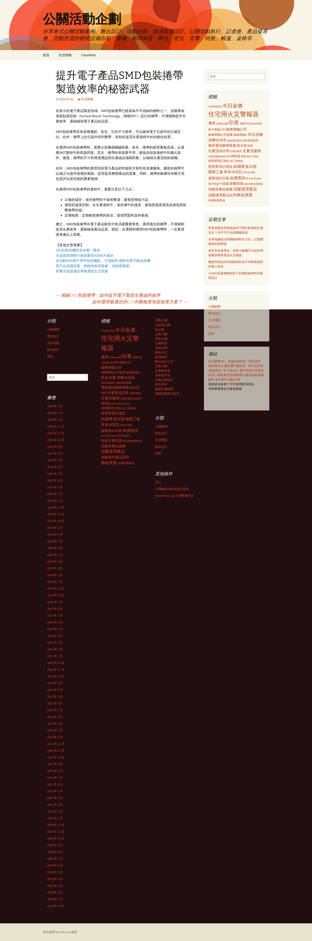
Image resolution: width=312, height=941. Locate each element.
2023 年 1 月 (55, 656)
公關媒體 (214, 307)
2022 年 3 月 (55, 724)
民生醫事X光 (216, 361)
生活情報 (65, 55)
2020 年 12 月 (55, 825)
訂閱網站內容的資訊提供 (172, 489)
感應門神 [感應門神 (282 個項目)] (244, 123)
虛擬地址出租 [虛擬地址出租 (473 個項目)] (218, 178)
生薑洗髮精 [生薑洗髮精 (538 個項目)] (251, 150)
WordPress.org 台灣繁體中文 (174, 496)
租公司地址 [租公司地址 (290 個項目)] (253, 156)
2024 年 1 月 (55, 582)
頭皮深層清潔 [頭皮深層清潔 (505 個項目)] (232, 183)
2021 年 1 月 (55, 818)
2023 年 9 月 (55, 602)
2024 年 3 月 (55, 568)
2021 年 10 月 (55, 757)
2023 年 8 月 (55, 609)
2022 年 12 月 (55, 663)
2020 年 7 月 (55, 859)
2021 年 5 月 (55, 791)
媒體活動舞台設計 (167, 393)
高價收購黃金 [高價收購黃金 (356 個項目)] (216, 200)
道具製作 (221, 379)
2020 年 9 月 (55, 845)
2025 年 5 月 (55, 474)
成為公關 (161, 348)
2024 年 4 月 (55, 561)
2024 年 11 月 (55, 514)
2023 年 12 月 (55, 588)
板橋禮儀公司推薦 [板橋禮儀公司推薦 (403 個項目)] (220, 135)
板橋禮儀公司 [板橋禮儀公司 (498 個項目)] (236, 129)
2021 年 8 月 (55, 771)
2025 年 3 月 (55, 487)
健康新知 (215, 370)
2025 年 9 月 (55, 447)
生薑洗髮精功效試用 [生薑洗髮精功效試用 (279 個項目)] (219, 156)
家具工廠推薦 (217, 375)
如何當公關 (162, 325)
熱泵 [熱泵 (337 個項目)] (250, 145)
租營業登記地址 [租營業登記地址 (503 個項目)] (220, 166)
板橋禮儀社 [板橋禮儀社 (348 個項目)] (240, 135)
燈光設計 (214, 313)
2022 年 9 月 (55, 683)
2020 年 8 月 (55, 852)
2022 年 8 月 (55, 690)
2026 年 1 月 (55, 420)
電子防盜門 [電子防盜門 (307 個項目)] (214, 183)
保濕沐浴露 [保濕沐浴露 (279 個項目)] (222, 123)
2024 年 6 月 (55, 548)
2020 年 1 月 (55, 899)
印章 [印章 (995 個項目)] (234, 122)
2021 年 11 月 (55, 751)
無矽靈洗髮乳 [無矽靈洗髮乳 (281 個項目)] (234, 140)
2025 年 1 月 (55, 501)
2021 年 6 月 (55, 784)
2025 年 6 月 (55, 467)
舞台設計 (214, 327)
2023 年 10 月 (55, 595)
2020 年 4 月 (55, 879)
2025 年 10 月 (55, 440)
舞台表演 (161, 384)
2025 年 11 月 (55, 433)
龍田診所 (255, 361)
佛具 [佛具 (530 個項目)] (212, 123)
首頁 (46, 55)
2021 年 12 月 (55, 744)
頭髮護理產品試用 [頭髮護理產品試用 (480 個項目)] (222, 195)
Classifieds (88, 55)
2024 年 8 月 (55, 534)
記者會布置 (162, 371)
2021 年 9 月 (55, 764)
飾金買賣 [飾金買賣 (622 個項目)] (245, 194)
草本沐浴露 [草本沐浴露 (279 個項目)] (249, 172)
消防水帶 (234, 379)
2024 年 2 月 (55, 575)
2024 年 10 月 (55, 521)
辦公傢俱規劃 (248, 375)
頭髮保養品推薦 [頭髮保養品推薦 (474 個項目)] (220, 189)
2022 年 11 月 (55, 669)
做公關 (159, 329)
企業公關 (161, 334)
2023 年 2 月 (55, 649)
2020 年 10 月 (55, 838)
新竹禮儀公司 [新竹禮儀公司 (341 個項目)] (216, 129)
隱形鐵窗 (233, 375)
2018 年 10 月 (55, 906)
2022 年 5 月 (55, 710)
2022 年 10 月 (55, 676)
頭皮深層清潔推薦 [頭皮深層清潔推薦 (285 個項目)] (253, 183)
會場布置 (161, 357)
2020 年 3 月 (55, 886)
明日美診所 (255, 366)
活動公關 (161, 320)
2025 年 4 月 (55, 480)
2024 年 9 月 (55, 528)
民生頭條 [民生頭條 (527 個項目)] (255, 134)
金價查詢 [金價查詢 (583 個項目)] (238, 177)
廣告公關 (161, 339)
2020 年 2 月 (55, 892)
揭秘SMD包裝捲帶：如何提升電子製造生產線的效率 (108, 295)
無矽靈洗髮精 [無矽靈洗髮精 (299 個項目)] (250, 140)
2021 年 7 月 (55, 778)
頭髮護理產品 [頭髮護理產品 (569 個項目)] (245, 189)
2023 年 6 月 (55, 622)
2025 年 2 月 (55, 494)
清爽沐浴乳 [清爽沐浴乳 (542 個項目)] (217, 140)
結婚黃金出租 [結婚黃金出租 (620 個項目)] (245, 166)
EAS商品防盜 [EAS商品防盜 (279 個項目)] (215, 106)
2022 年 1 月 (55, 737)
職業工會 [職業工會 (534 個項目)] (215, 172)
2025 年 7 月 (55, 460)
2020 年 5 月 (55, 872)
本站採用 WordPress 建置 (60, 932)
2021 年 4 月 (55, 798)
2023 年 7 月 (55, 615)
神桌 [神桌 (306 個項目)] (243, 156)
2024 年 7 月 (55, 541)
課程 (211, 334)
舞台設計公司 (164, 361)
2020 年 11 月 (55, 832)
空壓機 (231, 384)
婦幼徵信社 (216, 366)
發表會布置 (162, 375)
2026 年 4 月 (55, 406)
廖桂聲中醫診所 (235, 366)
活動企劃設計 (164, 380)
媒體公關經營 (164, 389)
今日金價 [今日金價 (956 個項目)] (232, 106)
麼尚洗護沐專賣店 (252, 370)
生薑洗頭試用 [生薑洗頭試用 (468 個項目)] (218, 151)
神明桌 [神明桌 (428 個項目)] (235, 156)
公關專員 (161, 343)
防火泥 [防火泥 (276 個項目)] (249, 178)
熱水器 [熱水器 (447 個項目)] (242, 145)
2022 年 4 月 (55, 717)
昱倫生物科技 (237, 361)
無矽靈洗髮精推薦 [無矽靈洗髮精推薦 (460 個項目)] (222, 145)
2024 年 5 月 (55, 555)
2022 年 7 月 (55, 697)
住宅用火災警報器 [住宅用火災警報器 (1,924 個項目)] (233, 114)
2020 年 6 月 (55, 865)
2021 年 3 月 (55, 805)
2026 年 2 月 (55, 413)
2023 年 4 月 (55, 636)
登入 (158, 482)
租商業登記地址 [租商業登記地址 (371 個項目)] (219, 161)
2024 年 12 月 (55, 507)
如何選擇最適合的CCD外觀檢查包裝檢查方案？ (139, 301)
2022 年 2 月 (55, 730)
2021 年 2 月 (55, 811)
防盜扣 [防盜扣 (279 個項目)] (257, 178)
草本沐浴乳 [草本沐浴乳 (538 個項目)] (233, 172)
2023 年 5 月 (55, 629)
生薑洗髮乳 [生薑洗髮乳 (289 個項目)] (236, 151)
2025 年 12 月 (55, 426)
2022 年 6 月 (55, 703)
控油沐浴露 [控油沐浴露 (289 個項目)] (256, 123)
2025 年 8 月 (55, 453)
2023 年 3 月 (55, 642)
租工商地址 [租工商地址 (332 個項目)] (236, 161)
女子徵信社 (230, 370)
